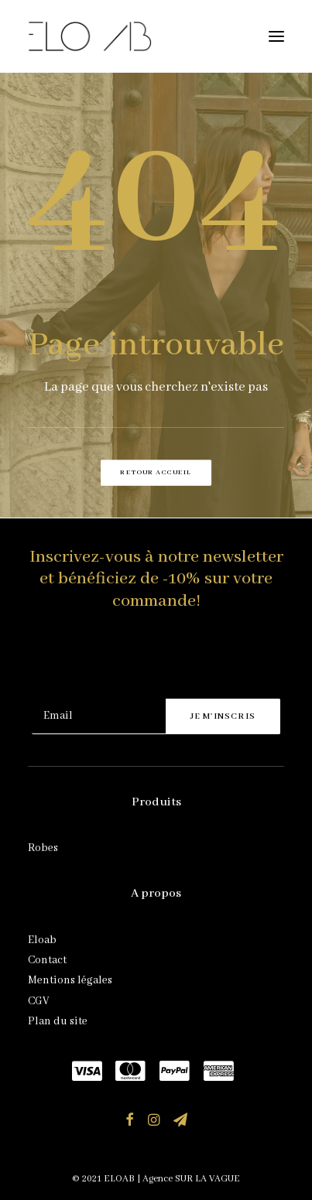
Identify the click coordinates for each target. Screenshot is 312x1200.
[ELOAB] (90, 36)
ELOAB (119, 1179)
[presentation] (149, 661)
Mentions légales (70, 980)
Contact (47, 960)
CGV (38, 1001)
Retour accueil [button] (156, 473)
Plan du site (57, 1021)
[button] (276, 36)
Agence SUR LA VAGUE (191, 1179)
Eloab (42, 940)
